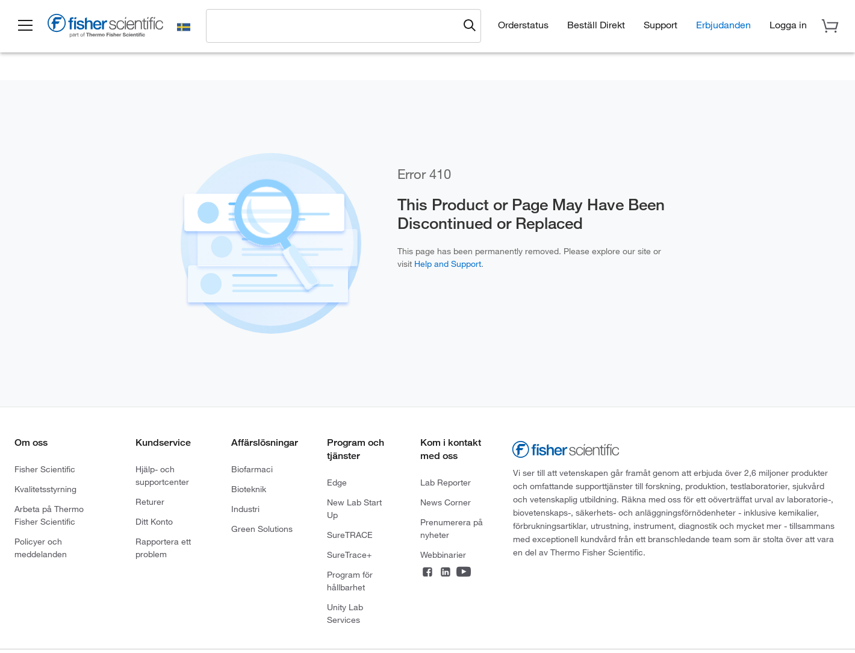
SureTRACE (350, 535)
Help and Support (447, 263)
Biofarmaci (252, 469)
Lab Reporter (445, 482)
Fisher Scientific (44, 469)
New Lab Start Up (354, 508)
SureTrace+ (349, 554)
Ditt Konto (154, 521)
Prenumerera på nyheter (451, 528)
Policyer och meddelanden (40, 547)
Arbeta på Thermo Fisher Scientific (49, 515)
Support (660, 24)
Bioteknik (248, 489)
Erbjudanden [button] (723, 24)
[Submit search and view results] (470, 26)
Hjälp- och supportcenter (162, 475)
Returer (149, 501)
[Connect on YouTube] (463, 573)
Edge (337, 482)
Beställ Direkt (596, 24)
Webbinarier (443, 554)
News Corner (445, 502)
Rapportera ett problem (163, 547)
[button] (25, 25)
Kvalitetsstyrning (45, 489)
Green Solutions (262, 528)
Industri (245, 509)
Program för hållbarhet (350, 580)
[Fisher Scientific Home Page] (105, 28)
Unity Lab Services (345, 613)
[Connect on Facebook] (427, 573)
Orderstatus (523, 24)
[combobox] (335, 25)
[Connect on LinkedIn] (445, 573)
